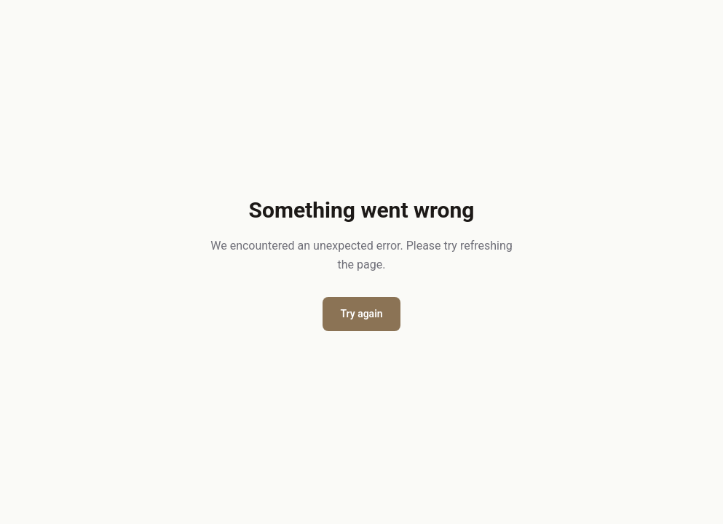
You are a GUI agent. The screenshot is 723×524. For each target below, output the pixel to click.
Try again (361, 313)
